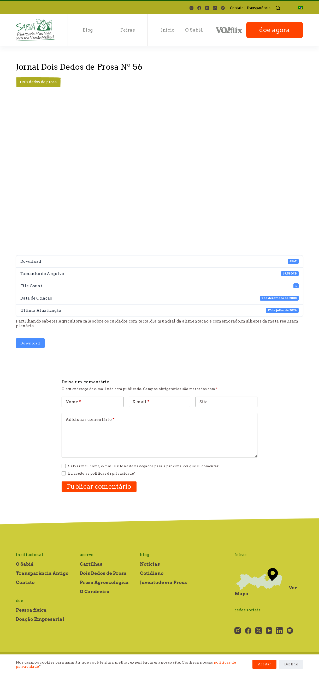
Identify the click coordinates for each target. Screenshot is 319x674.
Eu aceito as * (101, 473)
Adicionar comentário (90, 419)
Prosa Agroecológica (104, 582)
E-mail (141, 401)
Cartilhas (91, 564)
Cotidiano (151, 573)
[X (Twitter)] (258, 630)
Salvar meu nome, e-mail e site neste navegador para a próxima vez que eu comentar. (143, 466)
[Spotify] (223, 8)
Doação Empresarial (40, 619)
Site (203, 401)
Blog (88, 30)
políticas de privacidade (112, 473)
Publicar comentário (99, 486)
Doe (19, 600)
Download (30, 343)
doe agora (274, 30)
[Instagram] (191, 8)
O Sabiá (194, 30)
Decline (291, 664)
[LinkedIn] (215, 8)
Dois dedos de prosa (38, 82)
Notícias (150, 564)
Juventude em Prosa (163, 582)
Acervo (87, 554)
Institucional (29, 554)
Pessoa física (31, 610)
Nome (73, 401)
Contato (237, 8)
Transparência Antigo (42, 573)
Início (168, 30)
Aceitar (264, 664)
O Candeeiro (94, 591)
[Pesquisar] (278, 8)
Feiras (127, 30)
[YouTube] (207, 8)
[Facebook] (199, 8)
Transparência (258, 8)
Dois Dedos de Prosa (103, 573)
